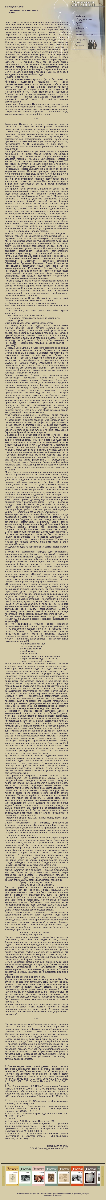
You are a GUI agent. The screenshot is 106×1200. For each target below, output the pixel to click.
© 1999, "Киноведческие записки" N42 (49, 1148)
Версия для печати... (57, 1146)
